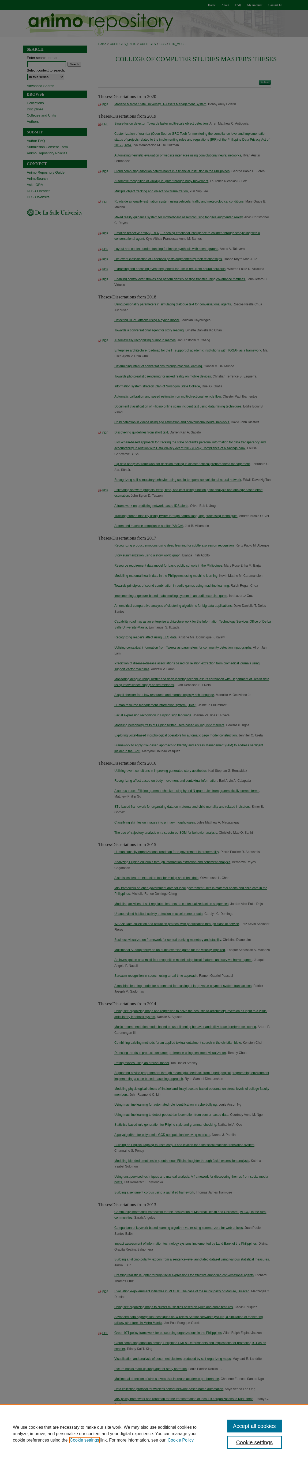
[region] (154, 1433)
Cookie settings (84, 1440)
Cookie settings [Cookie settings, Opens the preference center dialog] (254, 1442)
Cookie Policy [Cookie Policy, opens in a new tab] (181, 1440)
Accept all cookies (254, 1426)
